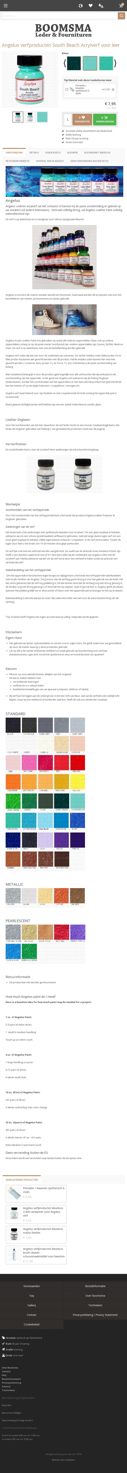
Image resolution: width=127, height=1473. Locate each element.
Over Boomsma (95, 1295)
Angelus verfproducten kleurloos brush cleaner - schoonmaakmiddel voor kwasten (44, 1252)
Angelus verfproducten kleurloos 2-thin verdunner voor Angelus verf (43, 1211)
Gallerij (32, 1305)
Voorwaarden (31, 1286)
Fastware (70, 1459)
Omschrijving (14, 152)
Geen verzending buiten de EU (89, 161)
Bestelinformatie (95, 1286)
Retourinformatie (17, 161)
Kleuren (72, 152)
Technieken (95, 1305)
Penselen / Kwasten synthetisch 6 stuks (43, 1190)
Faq (31, 1295)
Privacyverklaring (11, 1382)
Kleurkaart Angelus (97, 152)
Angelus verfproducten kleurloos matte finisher (43, 1230)
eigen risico (53, 152)
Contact (31, 1315)
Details (34, 152)
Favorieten (90, 5)
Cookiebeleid (31, 1324)
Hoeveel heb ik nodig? (50, 161)
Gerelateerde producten (22, 1179)
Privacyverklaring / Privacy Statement (95, 1315)
